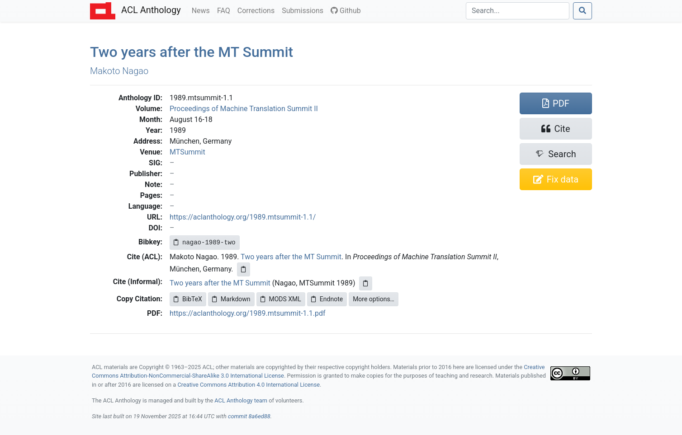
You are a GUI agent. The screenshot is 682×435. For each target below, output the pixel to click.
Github (346, 10)
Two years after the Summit (191, 52)
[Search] (517, 10)
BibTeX (188, 299)
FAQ (225, 10)
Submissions (304, 10)
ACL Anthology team (240, 400)
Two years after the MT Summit (291, 257)
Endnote (327, 299)
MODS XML (280, 299)
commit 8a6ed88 (249, 416)
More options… (373, 299)
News (202, 10)
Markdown (231, 299)
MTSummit (187, 152)
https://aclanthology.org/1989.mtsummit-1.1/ (243, 217)
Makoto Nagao (119, 70)
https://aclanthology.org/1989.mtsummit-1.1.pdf (248, 313)
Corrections (257, 10)
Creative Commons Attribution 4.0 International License (248, 384)
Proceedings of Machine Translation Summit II (244, 108)
